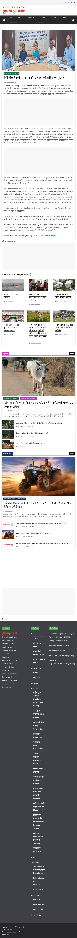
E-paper (43, 18)
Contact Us (38, 22)
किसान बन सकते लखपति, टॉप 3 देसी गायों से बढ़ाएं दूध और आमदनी (32, 433)
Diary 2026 (38, 889)
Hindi (35, 672)
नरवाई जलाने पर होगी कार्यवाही (11, 295)
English (36, 677)
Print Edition (38, 904)
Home (11, 18)
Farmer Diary (39, 909)
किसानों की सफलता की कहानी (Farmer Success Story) (39, 822)
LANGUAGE (32, 18)
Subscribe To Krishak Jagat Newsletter (39, 870)
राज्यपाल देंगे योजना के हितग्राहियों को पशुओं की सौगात (29, 443)
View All (72, 353)
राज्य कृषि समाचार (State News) (11, 73)
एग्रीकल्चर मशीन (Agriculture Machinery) (14, 498)
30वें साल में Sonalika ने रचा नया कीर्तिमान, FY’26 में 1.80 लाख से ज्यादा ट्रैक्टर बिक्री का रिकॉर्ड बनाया (37, 505)
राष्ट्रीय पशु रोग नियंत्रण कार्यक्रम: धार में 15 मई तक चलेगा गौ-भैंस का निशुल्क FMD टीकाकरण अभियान (38, 405)
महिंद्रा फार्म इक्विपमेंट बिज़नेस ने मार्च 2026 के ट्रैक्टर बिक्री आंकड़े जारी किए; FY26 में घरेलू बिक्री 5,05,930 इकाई (43, 543)
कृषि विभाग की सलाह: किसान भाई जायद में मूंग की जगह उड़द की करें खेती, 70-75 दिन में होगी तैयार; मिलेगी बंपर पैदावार (38, 332)
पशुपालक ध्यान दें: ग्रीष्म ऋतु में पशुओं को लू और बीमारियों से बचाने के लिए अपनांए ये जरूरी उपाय (39, 423)
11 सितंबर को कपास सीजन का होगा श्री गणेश (63, 295)
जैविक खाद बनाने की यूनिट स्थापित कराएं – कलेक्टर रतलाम (11, 327)
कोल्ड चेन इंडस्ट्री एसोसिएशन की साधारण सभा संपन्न (37, 297)
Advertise (25, 22)
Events (64, 18)
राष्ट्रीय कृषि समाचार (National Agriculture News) (38, 699)
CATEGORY (53, 18)
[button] (24, 18)
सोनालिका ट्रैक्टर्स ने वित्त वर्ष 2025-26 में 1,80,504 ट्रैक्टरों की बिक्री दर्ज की (34, 533)
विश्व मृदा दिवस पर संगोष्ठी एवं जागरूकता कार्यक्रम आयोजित (64, 327)
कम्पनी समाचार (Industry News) (38, 780)
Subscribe (13, 22)
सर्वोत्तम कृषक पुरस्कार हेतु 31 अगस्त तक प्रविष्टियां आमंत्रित (34, 235)
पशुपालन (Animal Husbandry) (28, 398)
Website (36, 899)
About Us (20, 18)
